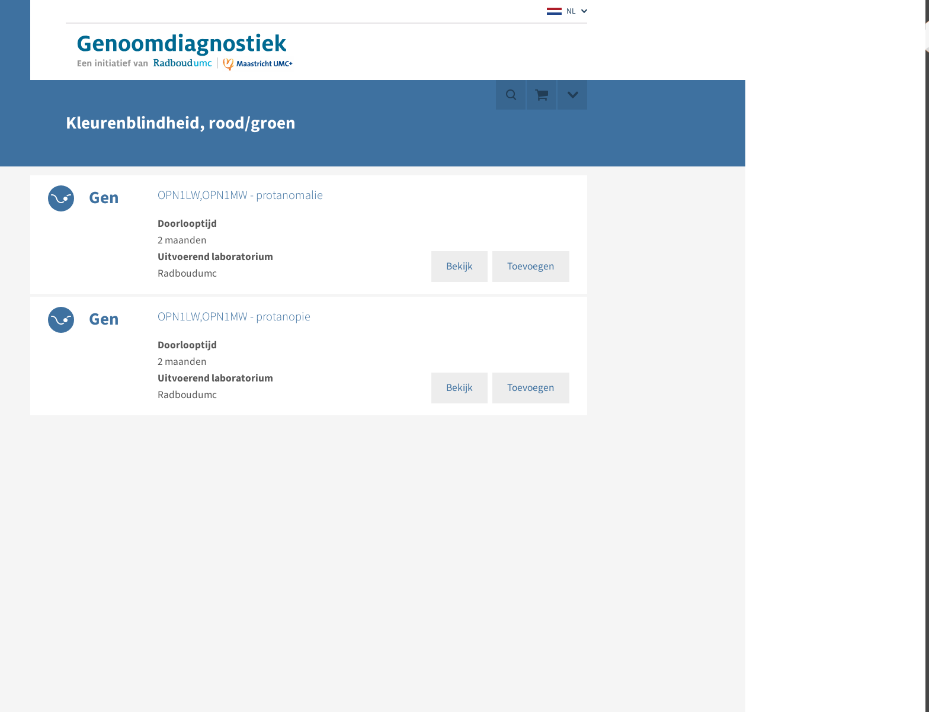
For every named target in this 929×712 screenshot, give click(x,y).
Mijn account (845, 35)
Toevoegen (531, 266)
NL (561, 11)
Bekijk (459, 266)
